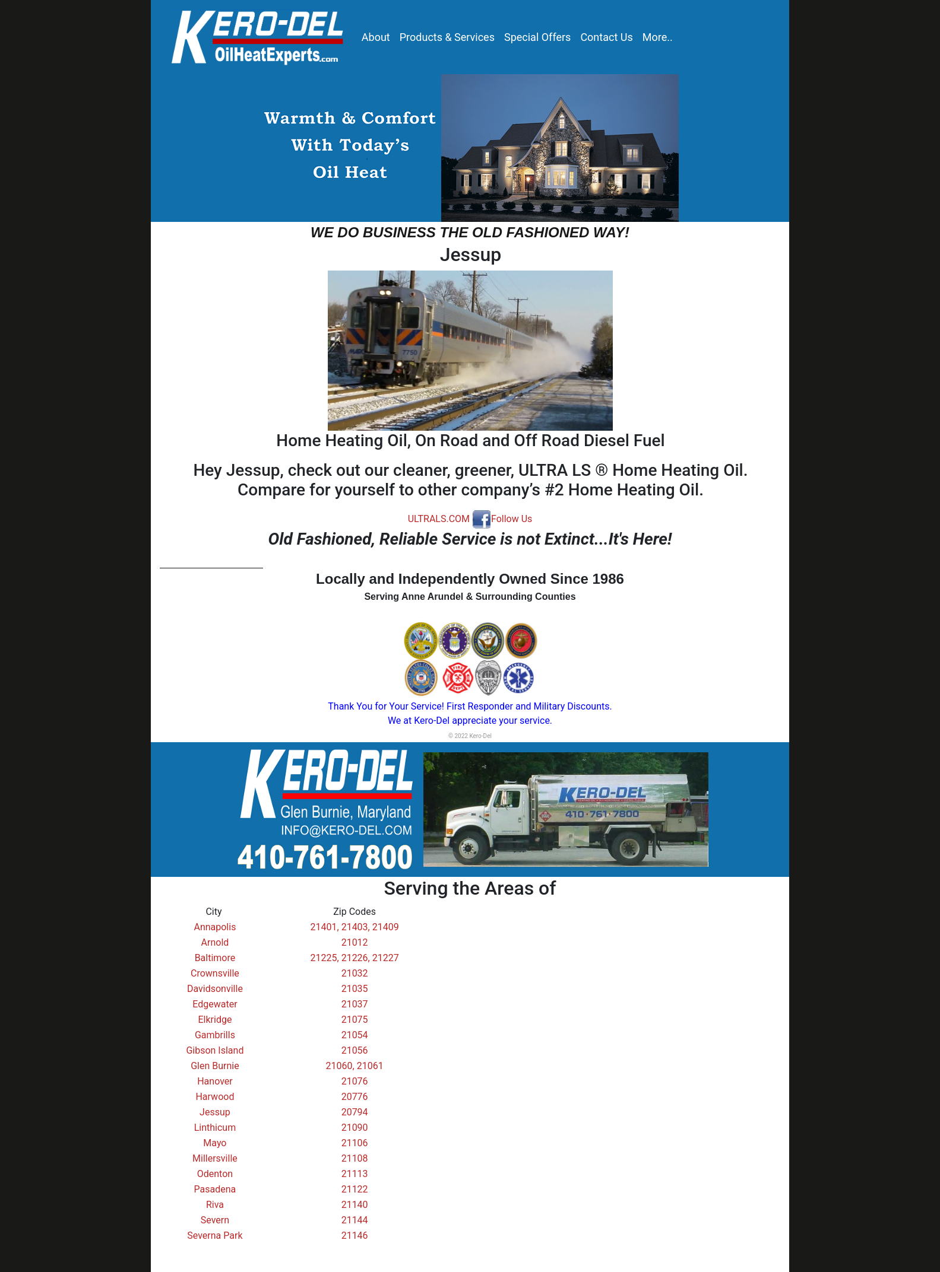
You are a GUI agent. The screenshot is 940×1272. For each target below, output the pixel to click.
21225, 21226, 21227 (355, 957)
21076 (354, 1081)
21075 (354, 1019)
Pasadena (215, 1189)
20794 (354, 1112)
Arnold (215, 942)
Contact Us (606, 37)
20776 (354, 1096)
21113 (354, 1173)
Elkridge (215, 1019)
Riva (215, 1204)
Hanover (215, 1081)
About (376, 37)
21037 (354, 1004)
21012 (354, 942)
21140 (354, 1204)
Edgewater (214, 1004)
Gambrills (215, 1035)
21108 (354, 1158)
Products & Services (447, 37)
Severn (215, 1220)
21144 (354, 1220)
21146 (354, 1235)
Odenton (215, 1173)
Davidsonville (215, 988)
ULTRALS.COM (439, 518)
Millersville (215, 1158)
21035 (354, 988)
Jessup (215, 1112)
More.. (658, 37)
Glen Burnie (215, 1065)
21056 (354, 1050)
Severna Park (214, 1235)
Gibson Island (214, 1050)
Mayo (214, 1143)
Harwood (214, 1096)
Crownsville (215, 973)
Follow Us (502, 518)
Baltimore (215, 957)
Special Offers (537, 37)
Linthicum (215, 1127)
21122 (354, 1189)
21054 (354, 1035)
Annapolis (215, 927)
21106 (354, 1143)
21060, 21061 (355, 1065)
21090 (354, 1127)
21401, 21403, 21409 (355, 927)
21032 (354, 973)
